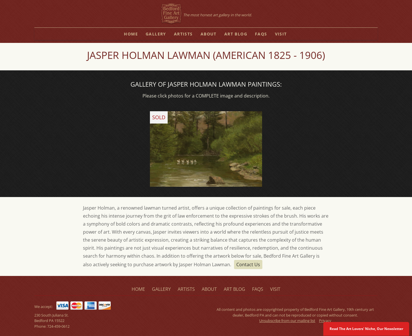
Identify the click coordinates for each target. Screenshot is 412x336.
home (131, 34)
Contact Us (248, 264)
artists (183, 34)
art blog (235, 34)
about (209, 34)
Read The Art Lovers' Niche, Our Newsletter (366, 328)
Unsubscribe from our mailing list (287, 320)
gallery (156, 34)
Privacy (325, 320)
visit (281, 34)
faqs (261, 34)
